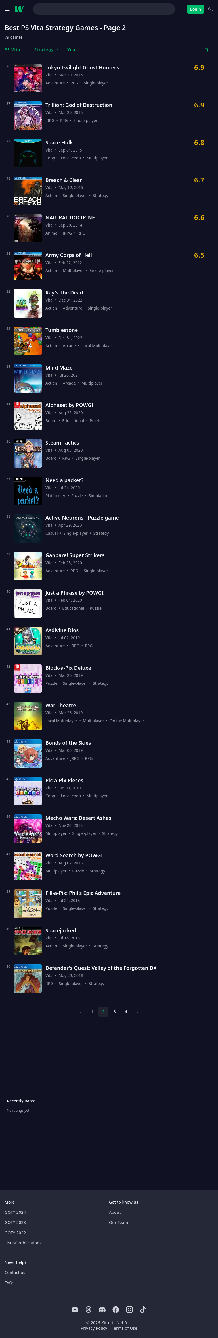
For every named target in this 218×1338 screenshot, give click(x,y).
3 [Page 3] (115, 1011)
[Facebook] (115, 1309)
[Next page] (137, 1012)
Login (195, 9)
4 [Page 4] (126, 1011)
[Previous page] (81, 1012)
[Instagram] (129, 1309)
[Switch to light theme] (210, 9)
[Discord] (102, 1309)
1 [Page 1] (92, 1011)
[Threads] (88, 1309)
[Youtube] (75, 1309)
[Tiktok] (143, 1309)
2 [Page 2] (103, 1011)
